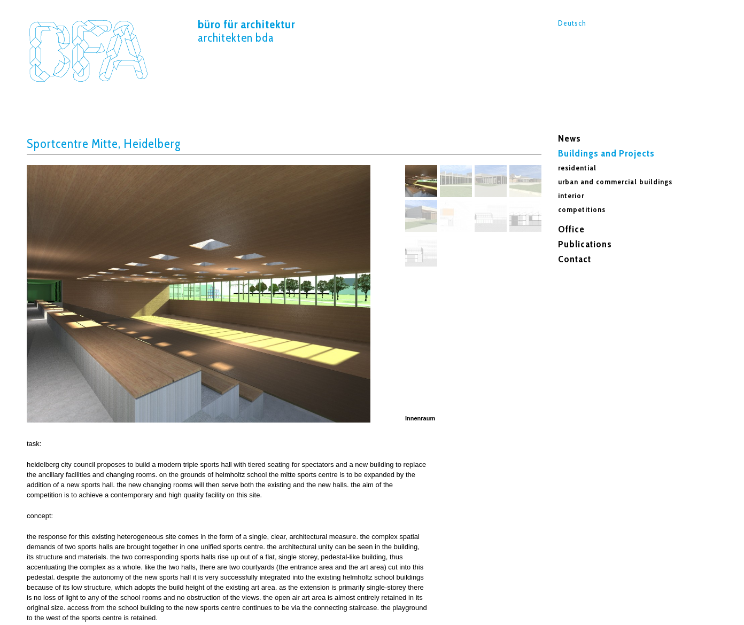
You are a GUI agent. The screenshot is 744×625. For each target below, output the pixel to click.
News (569, 138)
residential (577, 168)
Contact (574, 259)
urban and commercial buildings (615, 181)
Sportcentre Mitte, (88, 50)
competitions (582, 209)
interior (571, 195)
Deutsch (572, 23)
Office (571, 229)
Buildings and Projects (606, 153)
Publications (585, 244)
